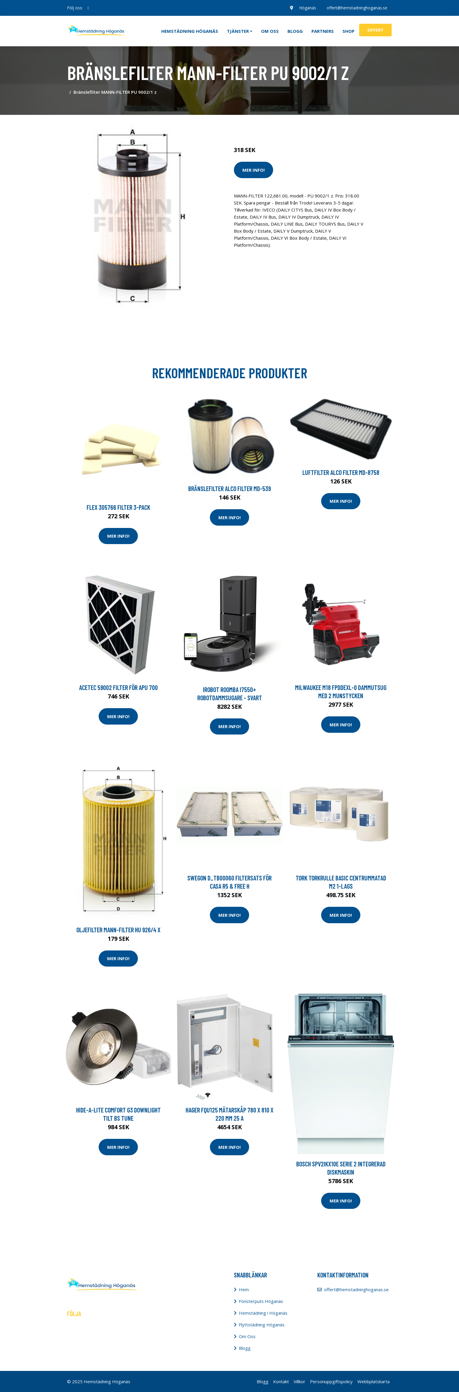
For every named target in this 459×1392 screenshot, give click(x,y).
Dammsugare (302, 125)
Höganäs (307, 8)
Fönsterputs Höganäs (261, 1301)
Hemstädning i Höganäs (263, 1313)
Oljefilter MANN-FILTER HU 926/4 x (118, 929)
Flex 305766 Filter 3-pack (118, 507)
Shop (348, 31)
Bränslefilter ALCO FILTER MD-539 (229, 488)
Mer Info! (253, 170)
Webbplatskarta (373, 1381)
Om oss (270, 31)
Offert (375, 30)
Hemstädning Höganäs (189, 31)
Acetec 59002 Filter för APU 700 (118, 687)
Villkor (299, 1381)
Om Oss (247, 1336)
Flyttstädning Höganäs (262, 1325)
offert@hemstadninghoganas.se (357, 8)
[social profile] (88, 7)
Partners (322, 31)
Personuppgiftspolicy (331, 1381)
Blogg (295, 31)
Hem (244, 1289)
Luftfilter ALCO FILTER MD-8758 (340, 472)
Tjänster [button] (238, 31)
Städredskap (273, 125)
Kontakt (281, 1381)
